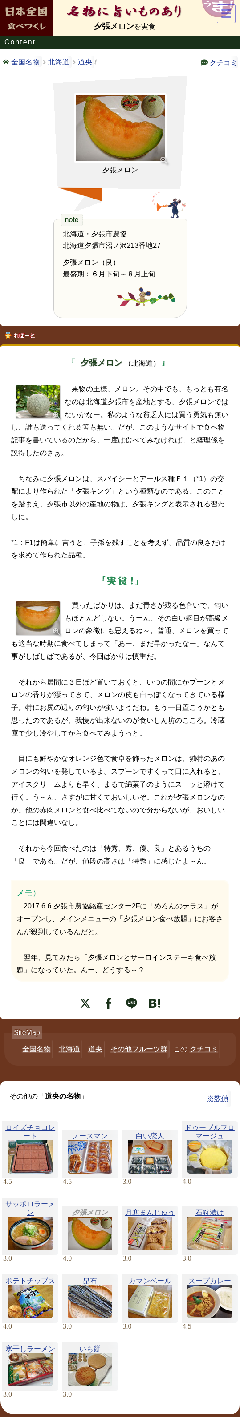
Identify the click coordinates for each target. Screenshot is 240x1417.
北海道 (58, 62)
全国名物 (25, 61)
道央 (85, 62)
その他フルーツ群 (138, 1049)
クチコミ (223, 62)
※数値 (217, 1098)
